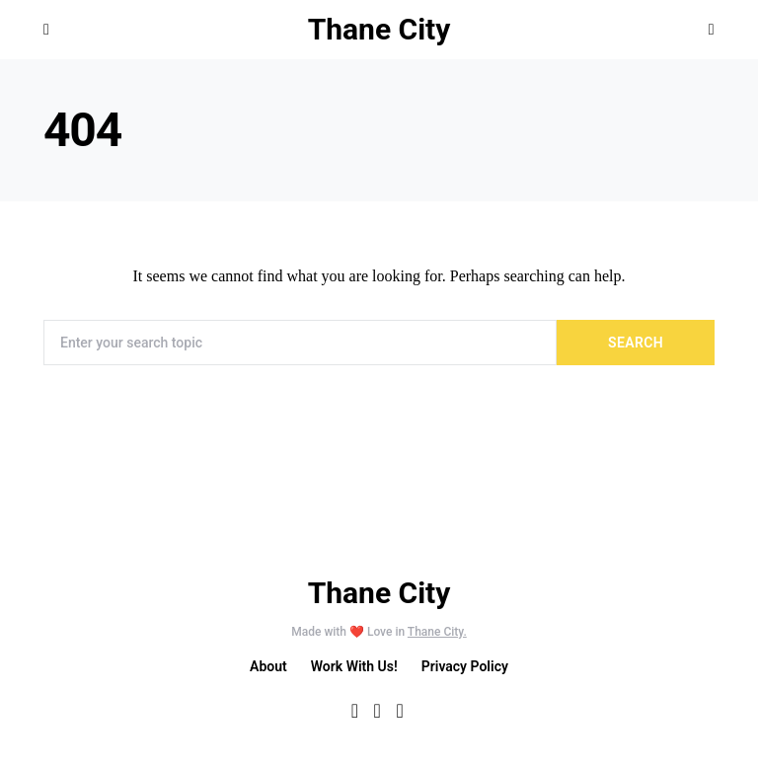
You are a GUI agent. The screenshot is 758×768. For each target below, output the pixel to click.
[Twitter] (377, 711)
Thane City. (437, 632)
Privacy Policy (464, 666)
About (268, 666)
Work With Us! (354, 666)
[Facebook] (354, 711)
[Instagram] (399, 711)
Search (635, 342)
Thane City (379, 29)
